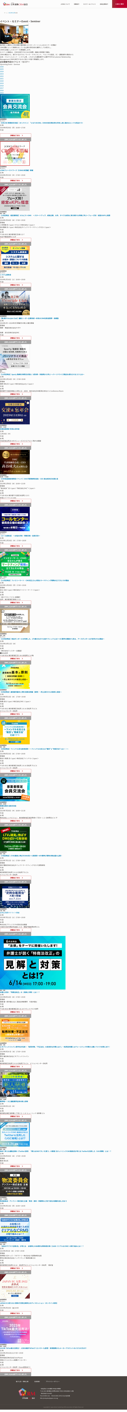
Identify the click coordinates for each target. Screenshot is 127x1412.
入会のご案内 (119, 4)
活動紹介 (76, 4)
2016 (2, 90)
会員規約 (37, 1381)
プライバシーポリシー (53, 1381)
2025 (2, 69)
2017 (2, 88)
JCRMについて (65, 4)
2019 (2, 83)
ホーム (6, 13)
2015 (2, 93)
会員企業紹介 (104, 4)
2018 (2, 85)
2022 (2, 76)
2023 (2, 74)
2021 (2, 78)
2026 (2, 66)
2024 (2, 71)
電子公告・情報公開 (22, 1381)
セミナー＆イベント (89, 4)
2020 (2, 81)
